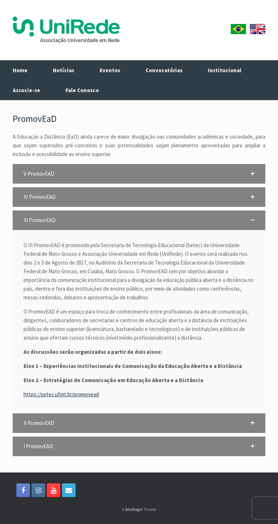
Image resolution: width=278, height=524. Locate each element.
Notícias (63, 70)
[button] (139, 174)
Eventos (110, 70)
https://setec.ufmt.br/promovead (61, 394)
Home (20, 70)
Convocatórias (164, 70)
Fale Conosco (82, 90)
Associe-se (26, 90)
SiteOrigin (134, 509)
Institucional (224, 70)
